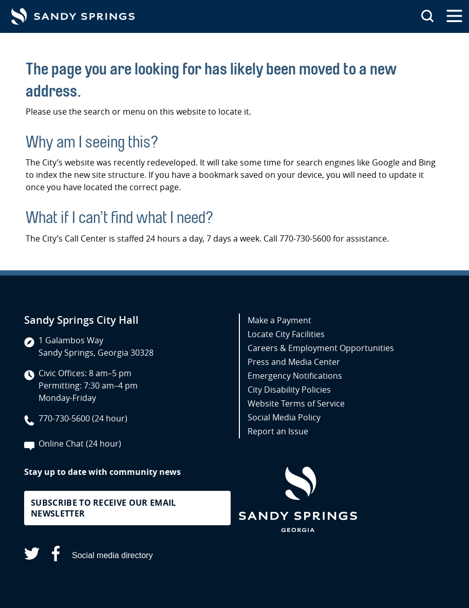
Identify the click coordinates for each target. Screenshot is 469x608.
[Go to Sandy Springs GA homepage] (73, 16)
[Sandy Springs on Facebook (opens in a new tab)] (56, 555)
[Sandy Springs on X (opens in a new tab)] (32, 555)
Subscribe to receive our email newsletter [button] (103, 508)
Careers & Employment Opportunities (321, 348)
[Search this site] (427, 16)
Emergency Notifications (295, 375)
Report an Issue (278, 431)
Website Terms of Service (296, 403)
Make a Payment (279, 320)
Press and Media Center (294, 361)
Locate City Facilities (286, 334)
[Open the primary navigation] (454, 16)
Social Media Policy (284, 417)
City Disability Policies (289, 389)
